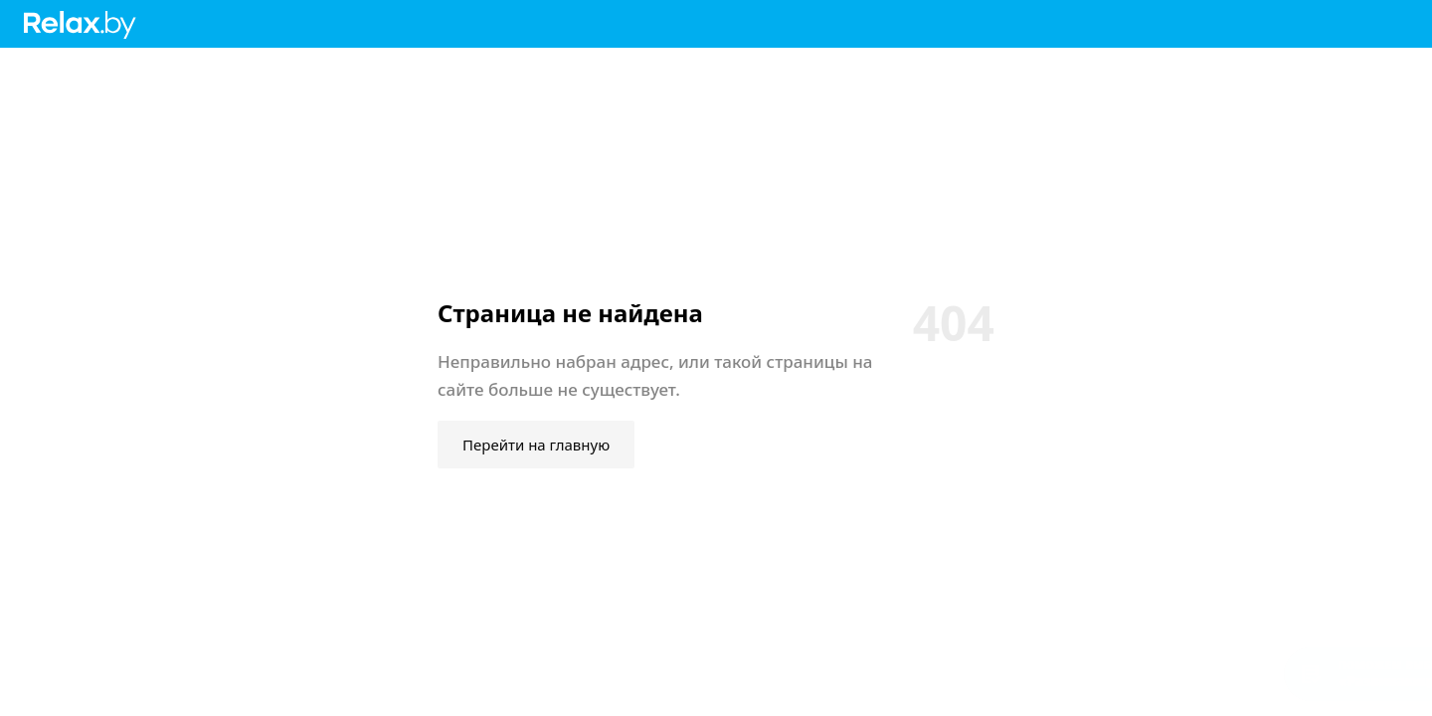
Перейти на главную (536, 444)
